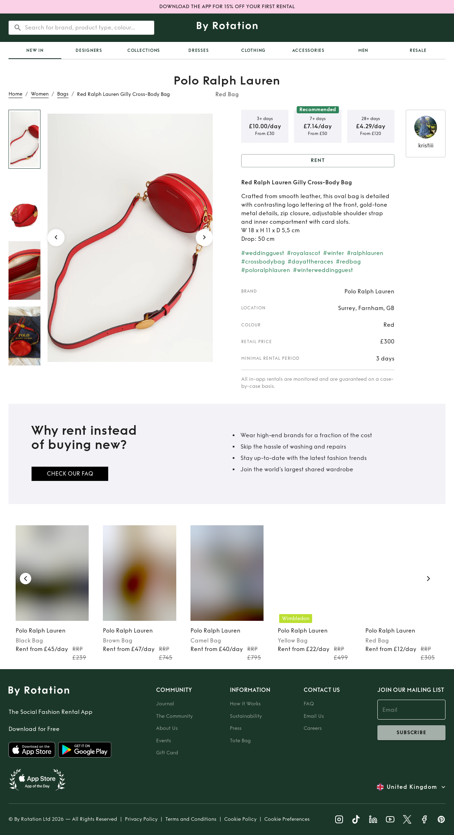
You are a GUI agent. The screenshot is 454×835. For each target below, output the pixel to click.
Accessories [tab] (308, 50)
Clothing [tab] (253, 50)
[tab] (35, 50)
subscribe (411, 732)
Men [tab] (363, 50)
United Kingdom (411, 787)
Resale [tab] (418, 50)
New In (35, 50)
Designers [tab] (89, 50)
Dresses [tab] (198, 50)
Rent (318, 160)
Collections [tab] (143, 50)
